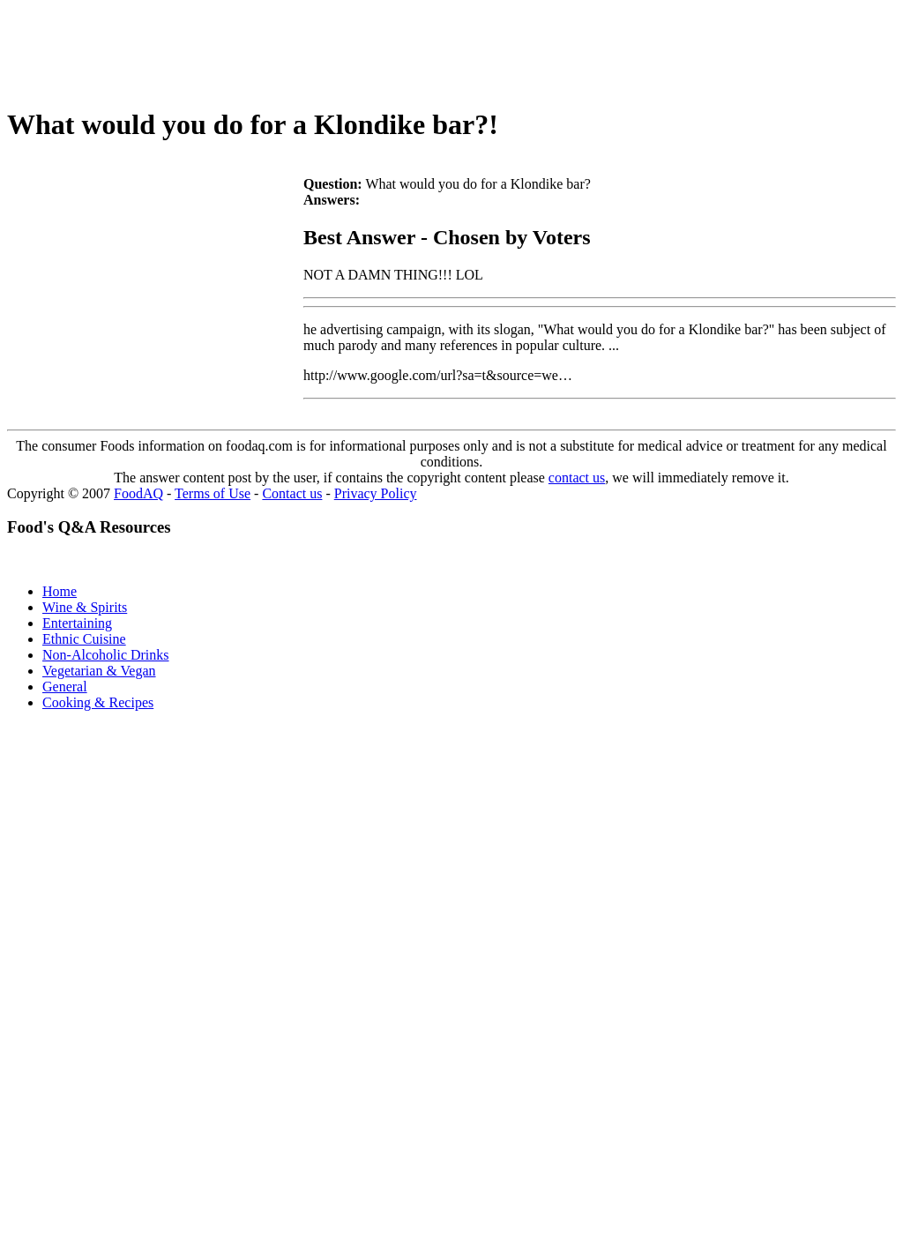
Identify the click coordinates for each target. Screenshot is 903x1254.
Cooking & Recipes (97, 702)
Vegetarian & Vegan (99, 670)
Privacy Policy (375, 493)
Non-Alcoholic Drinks (105, 654)
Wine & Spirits (84, 607)
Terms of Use (212, 493)
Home (59, 591)
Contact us (292, 493)
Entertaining (77, 623)
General (64, 686)
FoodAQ (138, 493)
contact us (577, 477)
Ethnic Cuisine (84, 638)
